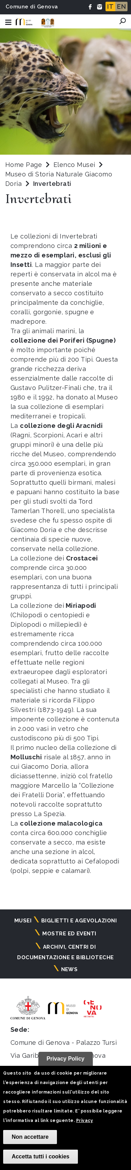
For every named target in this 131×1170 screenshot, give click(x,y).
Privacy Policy (65, 1059)
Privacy (84, 1120)
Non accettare (30, 1137)
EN (121, 6)
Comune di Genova (32, 7)
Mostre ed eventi (69, 933)
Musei (22, 920)
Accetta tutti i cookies (40, 1156)
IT (110, 6)
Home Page (23, 164)
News (69, 969)
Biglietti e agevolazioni (79, 920)
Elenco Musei (74, 164)
